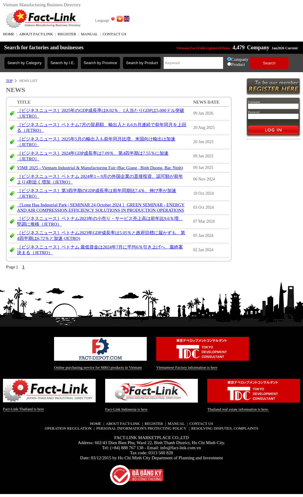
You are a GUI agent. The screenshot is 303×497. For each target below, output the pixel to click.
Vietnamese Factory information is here (186, 367)
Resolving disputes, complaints (224, 428)
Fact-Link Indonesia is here (126, 409)
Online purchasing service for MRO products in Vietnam (98, 367)
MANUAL (89, 34)
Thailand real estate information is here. (238, 409)
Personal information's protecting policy (141, 428)
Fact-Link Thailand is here (23, 409)
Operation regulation (68, 428)
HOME (8, 34)
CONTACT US (114, 34)
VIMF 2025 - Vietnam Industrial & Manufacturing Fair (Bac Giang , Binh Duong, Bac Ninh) (100, 167)
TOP (9, 81)
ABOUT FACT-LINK (36, 34)
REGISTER (67, 34)
